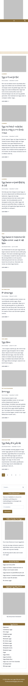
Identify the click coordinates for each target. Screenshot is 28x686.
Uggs (3, 233)
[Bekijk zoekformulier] (25, 20)
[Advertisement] (14, 37)
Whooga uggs (7, 666)
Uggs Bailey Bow (6, 439)
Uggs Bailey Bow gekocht (11, 443)
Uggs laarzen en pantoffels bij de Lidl (13, 572)
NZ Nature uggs (7, 643)
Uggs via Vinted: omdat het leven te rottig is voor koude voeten (13, 129)
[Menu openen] (14, 21)
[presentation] (14, 64)
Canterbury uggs (7, 629)
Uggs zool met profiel (10, 77)
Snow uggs (6, 391)
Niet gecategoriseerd (7, 388)
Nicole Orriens (7, 246)
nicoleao (6, 80)
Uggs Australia (7, 657)
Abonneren (7, 511)
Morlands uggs (7, 638)
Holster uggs (6, 636)
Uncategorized (7, 664)
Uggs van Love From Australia (11, 661)
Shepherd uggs (7, 650)
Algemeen (4, 73)
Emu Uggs (6, 632)
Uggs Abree (5, 339)
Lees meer (5, 101)
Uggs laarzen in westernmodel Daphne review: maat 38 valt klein (13, 240)
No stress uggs (6, 289)
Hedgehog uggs (7, 634)
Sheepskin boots (7, 648)
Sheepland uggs (7, 645)
